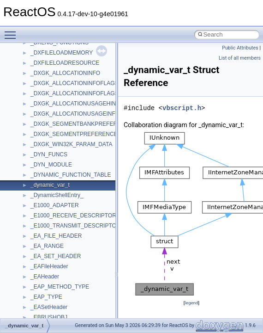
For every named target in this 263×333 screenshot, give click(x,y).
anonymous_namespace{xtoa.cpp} (72, 184)
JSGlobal (41, 296)
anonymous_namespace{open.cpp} (73, 113)
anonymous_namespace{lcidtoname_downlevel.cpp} (95, 92)
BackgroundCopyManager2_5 (67, 225)
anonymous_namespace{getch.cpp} (74, 72)
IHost (36, 275)
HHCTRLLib (45, 265)
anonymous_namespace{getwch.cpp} (76, 82)
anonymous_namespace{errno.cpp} (74, 52)
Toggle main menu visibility (12, 31)
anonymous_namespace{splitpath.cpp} (78, 133)
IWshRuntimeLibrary (55, 286)
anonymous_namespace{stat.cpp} (72, 143)
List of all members (240, 58)
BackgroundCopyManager (62, 204)
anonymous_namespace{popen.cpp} (75, 123)
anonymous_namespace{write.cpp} (73, 174)
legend (191, 302)
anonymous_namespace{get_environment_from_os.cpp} (99, 62)
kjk (33, 306)
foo (34, 255)
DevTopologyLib (50, 245)
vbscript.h (181, 108)
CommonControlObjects (60, 235)
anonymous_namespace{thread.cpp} (75, 153)
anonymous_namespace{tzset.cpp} (73, 163)
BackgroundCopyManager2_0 (67, 214)
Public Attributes (240, 48)
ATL (35, 194)
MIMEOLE (43, 316)
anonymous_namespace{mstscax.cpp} (77, 102)
